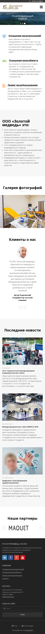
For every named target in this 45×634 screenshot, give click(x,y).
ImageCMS (29, 630)
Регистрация (28, 626)
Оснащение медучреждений (25, 35)
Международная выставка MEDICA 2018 (20, 427)
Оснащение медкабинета (23, 60)
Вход (15, 626)
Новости (5, 578)
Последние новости (22, 330)
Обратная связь (8, 597)
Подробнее (22, 18)
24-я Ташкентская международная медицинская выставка (18, 372)
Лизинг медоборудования (23, 85)
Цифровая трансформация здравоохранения (14, 481)
